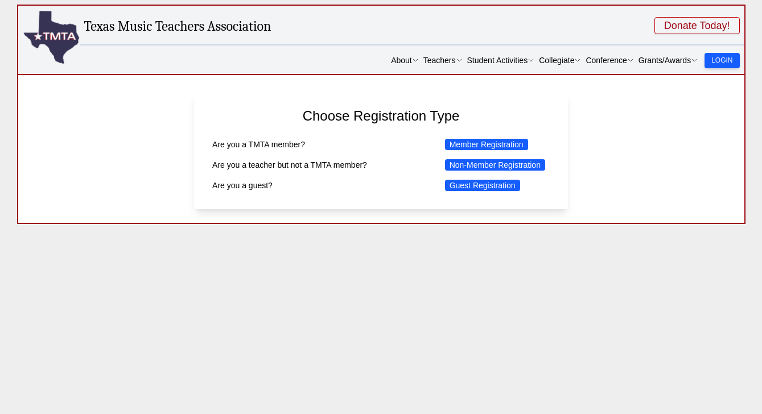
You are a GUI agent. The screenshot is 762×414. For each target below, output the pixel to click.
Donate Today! (697, 25)
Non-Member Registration (495, 164)
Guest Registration (483, 185)
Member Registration (487, 144)
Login (721, 60)
